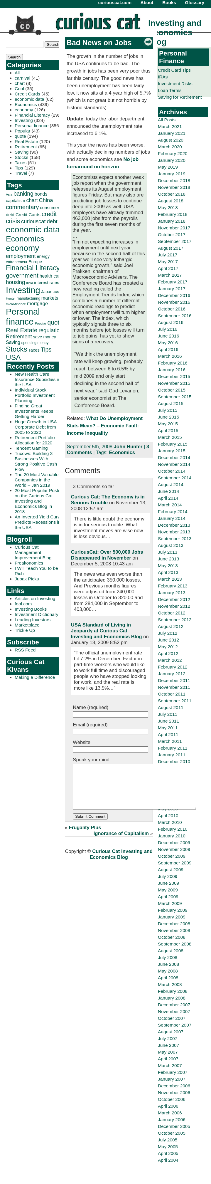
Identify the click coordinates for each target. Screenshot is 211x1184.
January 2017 (171, 288)
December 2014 (174, 457)
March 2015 (170, 437)
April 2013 (168, 572)
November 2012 (174, 606)
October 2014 (171, 470)
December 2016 (174, 295)
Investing (24, 120)
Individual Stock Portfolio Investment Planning (35, 395)
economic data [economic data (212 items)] (33, 229)
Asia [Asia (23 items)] (9, 194)
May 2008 (168, 970)
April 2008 (168, 977)
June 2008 (168, 964)
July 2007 (167, 1038)
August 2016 (170, 322)
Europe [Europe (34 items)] (35, 261)
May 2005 (168, 1146)
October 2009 (171, 856)
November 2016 (174, 302)
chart (20, 83)
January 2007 (171, 1078)
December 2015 (174, 376)
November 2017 (174, 227)
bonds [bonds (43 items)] (41, 194)
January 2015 (171, 450)
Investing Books (31, 609)
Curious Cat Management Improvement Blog (33, 552)
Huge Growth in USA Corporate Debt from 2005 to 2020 (36, 427)
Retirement (26, 146)
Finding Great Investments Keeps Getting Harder (34, 411)
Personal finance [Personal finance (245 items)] (23, 316)
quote (20, 136)
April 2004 (168, 1160)
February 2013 (173, 585)
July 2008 (167, 957)
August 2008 (170, 950)
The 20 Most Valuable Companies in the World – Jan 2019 (36, 480)
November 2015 (174, 383)
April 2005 (168, 1153)
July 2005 (167, 1139)
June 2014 (168, 491)
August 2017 (170, 248)
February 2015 (173, 443)
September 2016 (174, 315)
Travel (21, 173)
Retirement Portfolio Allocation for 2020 (35, 440)
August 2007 (170, 1031)
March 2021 (170, 126)
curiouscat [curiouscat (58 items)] (33, 221)
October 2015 (171, 389)
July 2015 (167, 410)
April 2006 (168, 1106)
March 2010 (170, 822)
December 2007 (174, 1004)
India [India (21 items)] (29, 283)
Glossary (194, 2)
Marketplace (27, 624)
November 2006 (174, 1092)
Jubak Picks (27, 578)
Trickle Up (25, 630)
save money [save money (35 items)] (44, 337)
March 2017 (170, 275)
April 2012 (168, 653)
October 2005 (171, 1133)
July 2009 (167, 876)
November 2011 (174, 687)
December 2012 (174, 599)
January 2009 (171, 916)
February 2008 (173, 991)
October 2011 (171, 693)
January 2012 (171, 673)
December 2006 (174, 1085)
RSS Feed (25, 649)
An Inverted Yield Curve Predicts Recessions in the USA (39, 522)
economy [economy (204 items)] (22, 248)
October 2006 (171, 1099)
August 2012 (170, 626)
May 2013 (168, 565)
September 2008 (174, 943)
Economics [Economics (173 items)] (25, 238)
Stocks (21, 157)
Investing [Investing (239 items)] (23, 290)
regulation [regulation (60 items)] (50, 330)
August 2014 (170, 484)
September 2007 (174, 1024)
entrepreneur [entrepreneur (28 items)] (16, 262)
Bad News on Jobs (99, 42)
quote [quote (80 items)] (55, 322)
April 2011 (168, 734)
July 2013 (167, 552)
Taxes (20, 162)
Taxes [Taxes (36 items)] (34, 350)
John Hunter (128, 446)
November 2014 (174, 464)
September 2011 (174, 700)
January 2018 (171, 221)
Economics (26, 104)
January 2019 (171, 173)
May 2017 (168, 261)
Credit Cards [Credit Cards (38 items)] (28, 214)
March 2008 (170, 984)
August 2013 (170, 545)
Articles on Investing (35, 598)
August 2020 (170, 139)
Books (169, 2)
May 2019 (168, 166)
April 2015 (168, 430)
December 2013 (174, 525)
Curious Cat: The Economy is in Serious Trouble (108, 499)
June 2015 (168, 416)
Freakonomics (29, 562)
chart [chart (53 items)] (32, 200)
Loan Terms (170, 90)
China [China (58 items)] (46, 200)
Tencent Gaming (31, 448)
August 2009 (170, 869)
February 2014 (173, 511)
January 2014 (171, 518)
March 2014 (170, 504)
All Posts (166, 119)
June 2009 (168, 883)
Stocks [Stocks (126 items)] (16, 349)
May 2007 (168, 1051)
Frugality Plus (85, 836)
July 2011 (167, 714)
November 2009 (174, 849)
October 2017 (171, 234)
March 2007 (170, 1065)
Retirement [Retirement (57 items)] (19, 337)
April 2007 (168, 1058)
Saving (21, 152)
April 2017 (168, 268)
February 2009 (173, 910)
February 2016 (173, 362)
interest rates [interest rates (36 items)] (46, 282)
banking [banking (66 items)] (23, 193)
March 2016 (170, 356)
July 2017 (167, 254)
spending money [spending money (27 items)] (35, 343)
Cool (19, 88)
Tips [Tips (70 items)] (46, 349)
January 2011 (171, 754)
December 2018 (174, 180)
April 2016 (168, 349)
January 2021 (171, 133)
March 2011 (170, 741)
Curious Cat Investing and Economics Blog (121, 863)
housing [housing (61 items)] (15, 282)
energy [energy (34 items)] (43, 256)
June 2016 (168, 335)
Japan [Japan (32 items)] (47, 291)
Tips (19, 167)
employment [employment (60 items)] (21, 256)
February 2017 (173, 281)
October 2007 (171, 1018)
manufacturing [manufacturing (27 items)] (28, 298)
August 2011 (170, 707)
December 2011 (174, 680)
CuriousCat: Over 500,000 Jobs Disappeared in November (107, 555)
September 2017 (174, 241)
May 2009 (168, 889)
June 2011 (168, 720)
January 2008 (171, 997)
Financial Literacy (32, 114)
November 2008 (174, 930)
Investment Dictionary (36, 614)
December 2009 (174, 842)
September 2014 (174, 477)
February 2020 (173, 153)
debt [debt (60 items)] (52, 221)
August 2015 (170, 403)
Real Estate (26, 141)
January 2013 (171, 592)
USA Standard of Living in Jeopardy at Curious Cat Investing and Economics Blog (106, 630)
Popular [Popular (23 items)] (40, 323)
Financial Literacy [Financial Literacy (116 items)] (33, 268)
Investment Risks (175, 83)
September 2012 (174, 619)
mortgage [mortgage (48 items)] (37, 303)
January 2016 (171, 369)
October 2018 (171, 194)
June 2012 (168, 639)
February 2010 (173, 829)
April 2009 (168, 896)
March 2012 (170, 660)
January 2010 (171, 835)
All (17, 72)
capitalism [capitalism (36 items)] (15, 200)
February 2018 (173, 214)
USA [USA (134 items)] (13, 357)
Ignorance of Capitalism (121, 842)
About (146, 2)
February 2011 (173, 747)
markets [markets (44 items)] (49, 297)
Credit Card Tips (174, 70)
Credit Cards (27, 93)
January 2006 (171, 1119)
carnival (22, 77)
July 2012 (167, 633)
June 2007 (168, 1045)
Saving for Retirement (180, 97)
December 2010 (174, 761)
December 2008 (174, 923)
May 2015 (168, 423)
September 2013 (174, 538)
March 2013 (170, 579)
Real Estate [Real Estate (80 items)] (22, 330)
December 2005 (174, 1126)
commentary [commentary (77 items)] (22, 207)
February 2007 (173, 1072)
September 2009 (174, 862)
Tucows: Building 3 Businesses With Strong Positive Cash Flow (36, 461)
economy (24, 109)
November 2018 (174, 187)
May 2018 (168, 207)
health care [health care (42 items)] (51, 275)
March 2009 (170, 903)
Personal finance (31, 125)
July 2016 (167, 329)
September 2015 (174, 396)
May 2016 (168, 342)
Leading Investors (32, 619)
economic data (29, 99)
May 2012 (168, 646)
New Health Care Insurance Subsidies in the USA (37, 379)
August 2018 (170, 200)
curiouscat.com (115, 2)
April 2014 (168, 498)
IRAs (163, 76)
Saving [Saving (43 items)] (13, 342)
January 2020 (171, 160)
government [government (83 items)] (22, 275)
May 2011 (168, 727)
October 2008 (171, 937)
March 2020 (170, 146)
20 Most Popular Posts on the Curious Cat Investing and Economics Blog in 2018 (37, 501)
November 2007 (174, 1011)
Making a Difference (35, 677)
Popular (22, 130)
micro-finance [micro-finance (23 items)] (16, 304)
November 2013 (174, 531)
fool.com (23, 603)
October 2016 (171, 308)
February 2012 (173, 666)
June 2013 (168, 558)
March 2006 (170, 1112)
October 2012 (171, 612)
